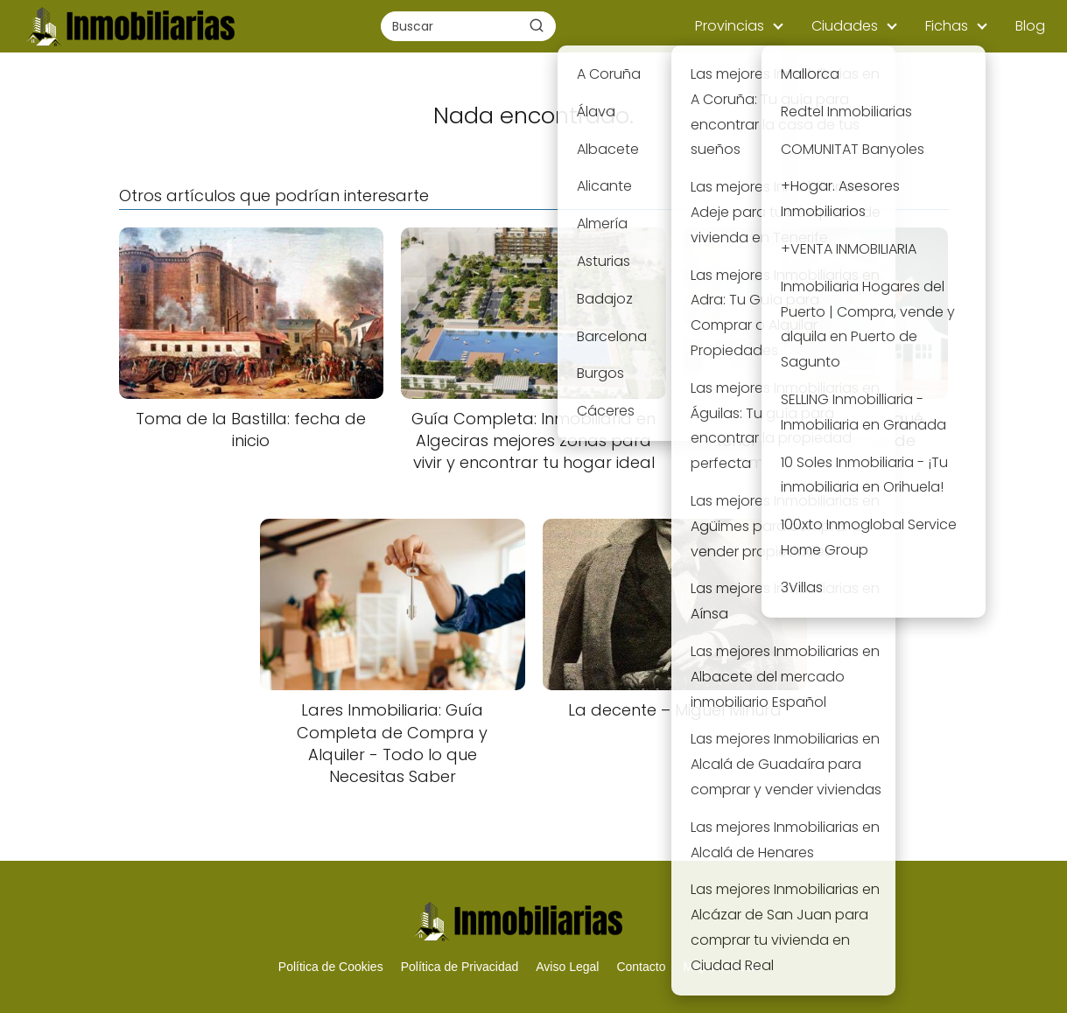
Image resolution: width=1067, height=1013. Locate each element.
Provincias (729, 26)
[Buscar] (536, 25)
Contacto (640, 967)
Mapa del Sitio (722, 967)
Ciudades (844, 26)
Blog (1030, 26)
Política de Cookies (330, 967)
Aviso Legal (567, 967)
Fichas (946, 26)
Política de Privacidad (460, 967)
